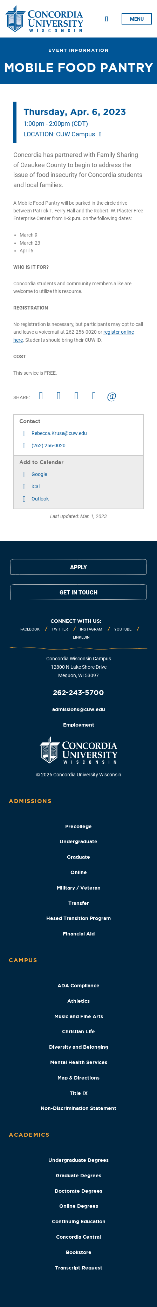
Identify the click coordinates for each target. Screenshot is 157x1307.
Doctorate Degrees (78, 1191)
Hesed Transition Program (78, 918)
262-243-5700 (78, 692)
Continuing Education (78, 1221)
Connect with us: (75, 621)
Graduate (78, 857)
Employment (78, 725)
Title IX (79, 1093)
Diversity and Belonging (78, 1047)
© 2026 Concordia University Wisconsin (78, 774)
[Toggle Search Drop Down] (106, 19)
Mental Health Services (78, 1062)
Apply (78, 567)
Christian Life (78, 1031)
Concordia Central (78, 1237)
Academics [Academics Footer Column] (29, 1134)
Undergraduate (78, 841)
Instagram (91, 629)
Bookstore (78, 1252)
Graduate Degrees (78, 1175)
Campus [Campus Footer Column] (23, 960)
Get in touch (78, 592)
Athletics (78, 1001)
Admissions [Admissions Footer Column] (30, 801)
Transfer (78, 903)
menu (137, 19)
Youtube (122, 629)
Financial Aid (79, 934)
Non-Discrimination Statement (78, 1108)
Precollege (78, 826)
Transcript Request (78, 1268)
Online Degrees (78, 1206)
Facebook (30, 629)
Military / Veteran (79, 888)
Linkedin (81, 637)
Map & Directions (78, 1078)
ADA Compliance (78, 985)
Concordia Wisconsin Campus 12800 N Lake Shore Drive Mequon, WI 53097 (78, 667)
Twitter (60, 629)
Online (78, 872)
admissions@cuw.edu (78, 709)
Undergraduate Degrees (78, 1160)
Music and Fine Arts (78, 1016)
